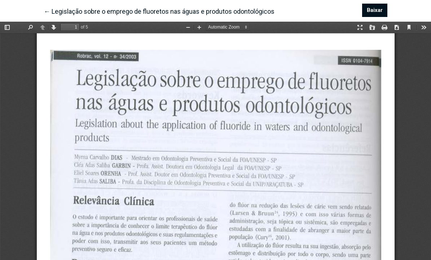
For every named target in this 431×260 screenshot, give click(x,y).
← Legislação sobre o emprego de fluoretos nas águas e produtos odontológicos (159, 10)
